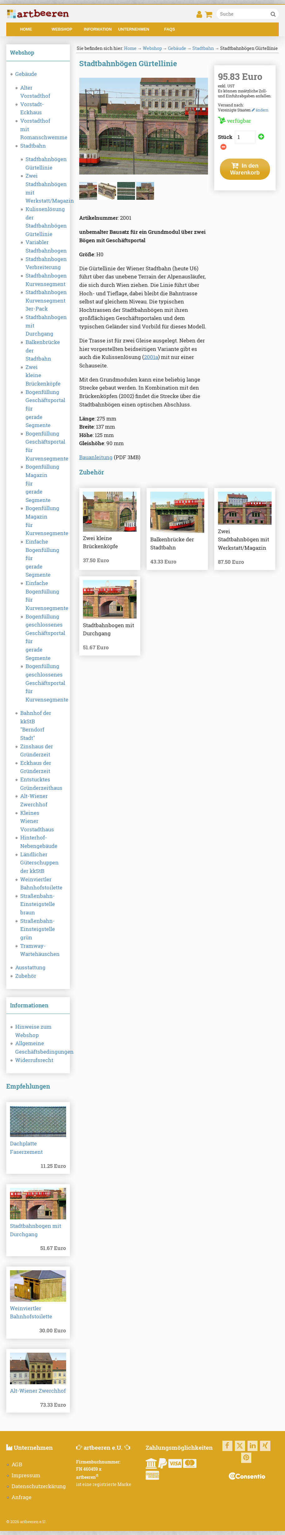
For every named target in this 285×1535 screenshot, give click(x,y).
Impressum (26, 1475)
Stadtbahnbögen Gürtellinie (38, 163)
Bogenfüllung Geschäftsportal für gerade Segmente (38, 409)
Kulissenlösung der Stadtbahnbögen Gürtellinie (38, 222)
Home (26, 29)
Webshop (61, 29)
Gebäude (26, 74)
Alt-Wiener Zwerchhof (34, 800)
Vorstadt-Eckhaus (32, 108)
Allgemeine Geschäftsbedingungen (38, 1047)
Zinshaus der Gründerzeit (36, 750)
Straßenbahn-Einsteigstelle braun (37, 904)
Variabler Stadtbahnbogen (38, 246)
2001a (151, 357)
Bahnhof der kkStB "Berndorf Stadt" (35, 725)
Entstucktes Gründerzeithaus (38, 783)
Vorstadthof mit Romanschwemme (38, 129)
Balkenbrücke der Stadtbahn (38, 350)
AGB (17, 1464)
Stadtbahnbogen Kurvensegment (38, 280)
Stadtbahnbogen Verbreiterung (38, 263)
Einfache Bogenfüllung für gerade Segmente (38, 558)
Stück (226, 137)
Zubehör (25, 975)
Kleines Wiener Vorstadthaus (37, 821)
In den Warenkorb (245, 169)
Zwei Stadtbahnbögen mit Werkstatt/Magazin (38, 188)
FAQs (169, 29)
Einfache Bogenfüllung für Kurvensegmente (38, 596)
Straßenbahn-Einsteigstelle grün (37, 929)
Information (98, 29)
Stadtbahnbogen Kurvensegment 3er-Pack (38, 300)
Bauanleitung (96, 457)
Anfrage (21, 1497)
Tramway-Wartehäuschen (38, 950)
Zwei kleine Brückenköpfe (38, 375)
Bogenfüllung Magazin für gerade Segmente (38, 483)
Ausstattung (30, 967)
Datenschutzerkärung (39, 1486)
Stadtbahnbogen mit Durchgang (38, 325)
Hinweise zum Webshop (33, 1031)
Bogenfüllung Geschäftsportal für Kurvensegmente (38, 446)
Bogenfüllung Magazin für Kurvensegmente (38, 521)
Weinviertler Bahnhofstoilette (38, 883)
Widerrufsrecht (34, 1060)
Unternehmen (133, 29)
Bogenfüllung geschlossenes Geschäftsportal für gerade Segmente (38, 637)
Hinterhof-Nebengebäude (38, 841)
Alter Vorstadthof (35, 92)
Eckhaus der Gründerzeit (35, 767)
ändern (260, 109)
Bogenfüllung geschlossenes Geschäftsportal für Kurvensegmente (38, 683)
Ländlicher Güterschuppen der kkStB (38, 862)
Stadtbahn (33, 145)
